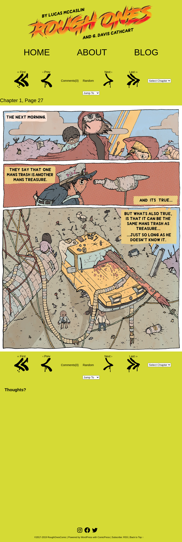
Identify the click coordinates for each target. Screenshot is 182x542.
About (92, 52)
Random (88, 80)
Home (37, 52)
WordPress (86, 537)
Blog (146, 52)
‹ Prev (46, 72)
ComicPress (103, 537)
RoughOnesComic (57, 537)
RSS (125, 537)
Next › (108, 72)
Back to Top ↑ (136, 537)
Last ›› (133, 72)
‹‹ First (21, 72)
